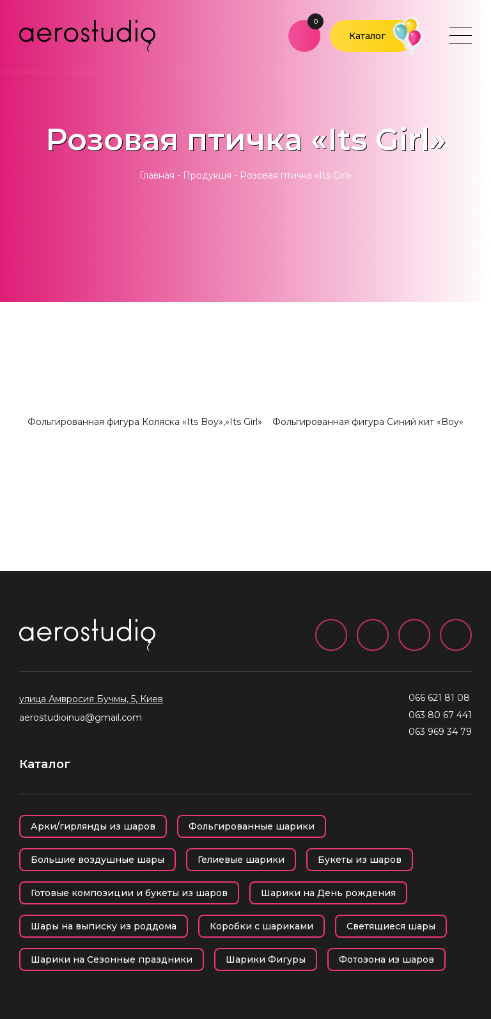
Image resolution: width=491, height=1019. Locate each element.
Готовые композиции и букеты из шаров (129, 893)
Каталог (367, 36)
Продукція (207, 175)
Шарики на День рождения (328, 893)
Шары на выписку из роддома (103, 926)
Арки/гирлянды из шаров (93, 826)
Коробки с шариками (261, 926)
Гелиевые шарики (241, 859)
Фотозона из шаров (386, 959)
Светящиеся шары (391, 926)
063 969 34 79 (440, 731)
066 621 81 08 (439, 698)
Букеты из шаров (359, 859)
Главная (157, 175)
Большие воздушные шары (97, 859)
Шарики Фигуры (266, 959)
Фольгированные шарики (252, 826)
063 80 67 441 (440, 715)
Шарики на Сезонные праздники (111, 959)
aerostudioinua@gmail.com (80, 717)
